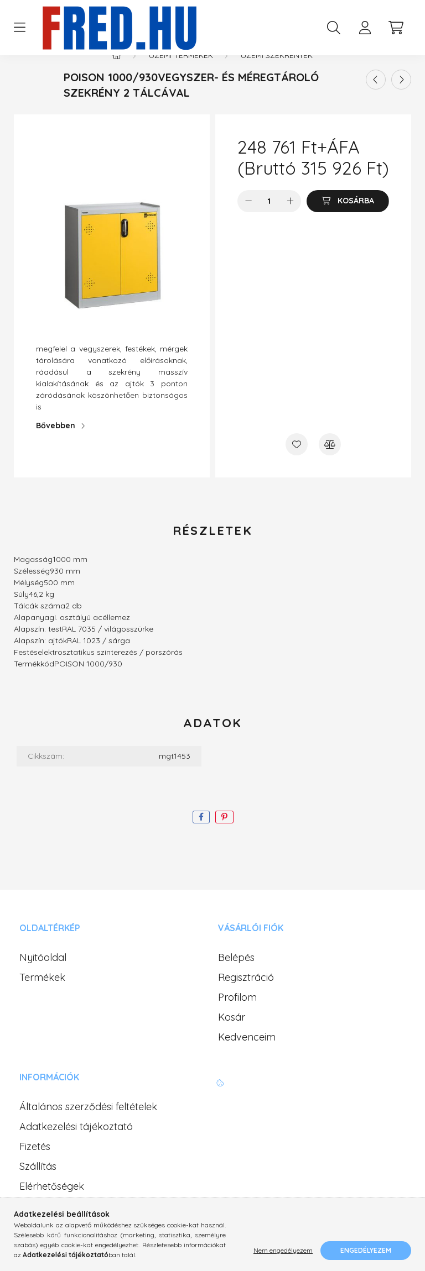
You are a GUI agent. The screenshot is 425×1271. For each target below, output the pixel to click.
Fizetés (34, 1169)
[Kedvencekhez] (297, 466)
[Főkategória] (116, 77)
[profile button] (365, 28)
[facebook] (201, 839)
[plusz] (290, 223)
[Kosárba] (348, 223)
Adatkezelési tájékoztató (76, 1149)
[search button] (334, 28)
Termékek (42, 1000)
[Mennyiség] (269, 223)
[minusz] (248, 223)
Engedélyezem (365, 1250)
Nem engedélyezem (283, 1250)
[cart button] (396, 28)
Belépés (236, 980)
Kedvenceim (247, 1059)
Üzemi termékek (181, 77)
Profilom (237, 1019)
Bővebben (55, 448)
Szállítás (37, 1189)
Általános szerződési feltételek (88, 1129)
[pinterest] (224, 839)
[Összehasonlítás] (330, 466)
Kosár (231, 1039)
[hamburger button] (19, 28)
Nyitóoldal (42, 980)
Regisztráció (246, 1000)
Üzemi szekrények (277, 77)
